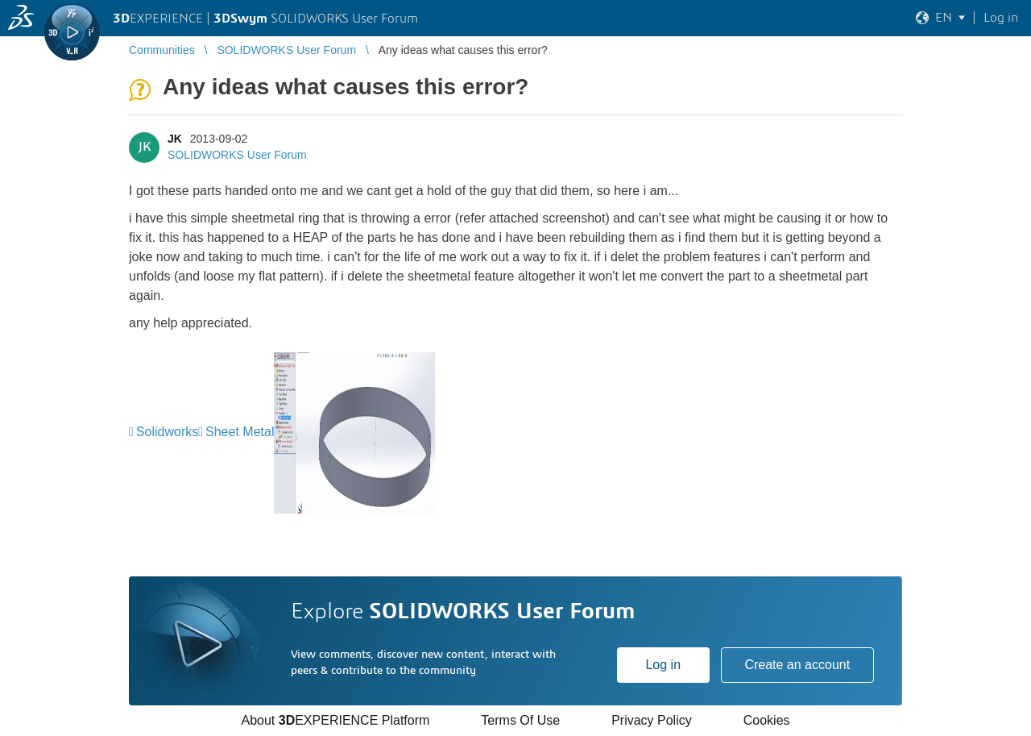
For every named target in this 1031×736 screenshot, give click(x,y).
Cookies (766, 720)
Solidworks (167, 432)
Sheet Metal (239, 432)
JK (175, 138)
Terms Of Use (520, 720)
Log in (663, 665)
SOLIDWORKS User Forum (237, 154)
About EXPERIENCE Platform (335, 720)
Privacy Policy (651, 720)
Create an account (797, 665)
